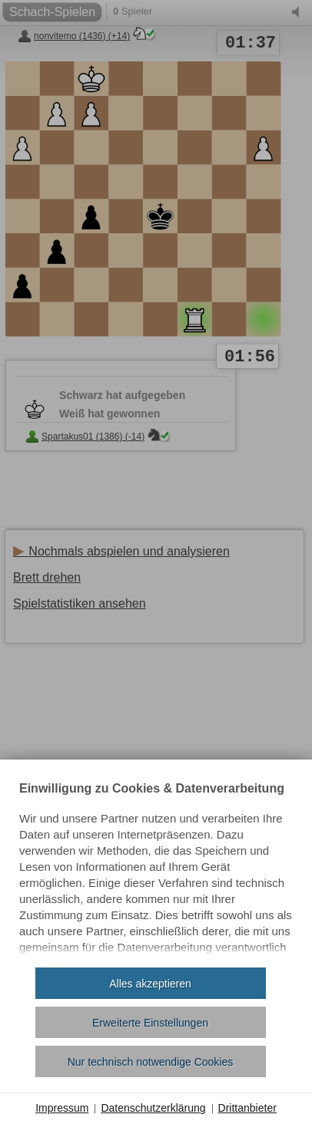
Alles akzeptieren (150, 983)
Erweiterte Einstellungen (150, 1023)
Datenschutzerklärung (153, 1108)
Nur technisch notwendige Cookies (151, 1062)
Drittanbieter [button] (247, 1108)
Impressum (61, 1108)
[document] (156, 869)
